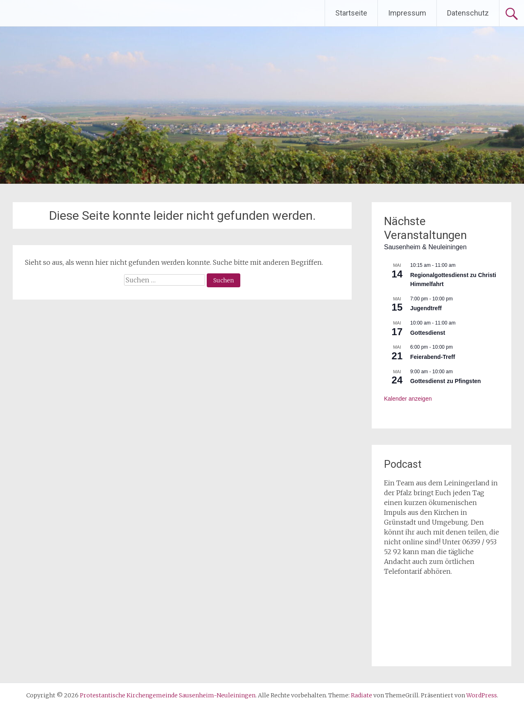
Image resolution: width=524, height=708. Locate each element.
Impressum (407, 13)
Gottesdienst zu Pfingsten (445, 381)
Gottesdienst (427, 332)
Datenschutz (468, 13)
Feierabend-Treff (432, 357)
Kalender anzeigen (408, 398)
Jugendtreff (426, 308)
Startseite (351, 13)
